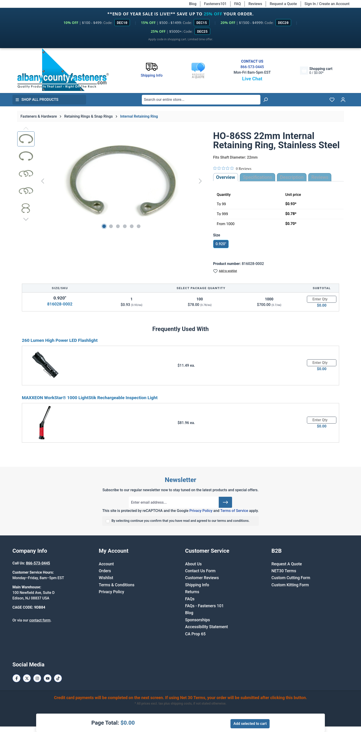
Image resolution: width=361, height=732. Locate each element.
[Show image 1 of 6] (104, 226)
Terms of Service (234, 510)
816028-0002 (59, 304)
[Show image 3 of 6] (118, 226)
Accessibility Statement (206, 627)
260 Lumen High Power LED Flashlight (60, 340)
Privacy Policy (200, 510)
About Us (193, 564)
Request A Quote (286, 564)
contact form (39, 620)
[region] (111, 180)
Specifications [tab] (257, 177)
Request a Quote (283, 4)
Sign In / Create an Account (327, 4)
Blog (192, 4)
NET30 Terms (283, 571)
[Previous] (42, 180)
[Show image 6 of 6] (138, 226)
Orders (105, 571)
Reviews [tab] (319, 177)
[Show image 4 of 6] (125, 226)
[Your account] (343, 99)
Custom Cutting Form (290, 577)
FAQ (237, 4)
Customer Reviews (202, 577)
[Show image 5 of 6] (132, 226)
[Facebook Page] (16, 678)
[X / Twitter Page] (27, 678)
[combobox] (201, 100)
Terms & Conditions (116, 585)
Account (106, 564)
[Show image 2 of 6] (111, 226)
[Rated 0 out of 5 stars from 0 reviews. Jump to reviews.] (232, 168)
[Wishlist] (332, 99)
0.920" (221, 244)
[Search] (265, 100)
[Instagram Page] (37, 678)
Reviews (255, 4)
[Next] (200, 180)
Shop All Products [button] (36, 99)
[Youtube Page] (48, 678)
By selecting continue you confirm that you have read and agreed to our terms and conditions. (180, 521)
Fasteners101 (215, 4)
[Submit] (225, 502)
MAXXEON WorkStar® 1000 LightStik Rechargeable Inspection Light (90, 397)
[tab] (291, 177)
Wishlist (106, 577)
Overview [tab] (225, 177)
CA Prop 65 (195, 634)
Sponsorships (197, 620)
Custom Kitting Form (290, 585)
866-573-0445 (252, 67)
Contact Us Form (200, 571)
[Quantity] (321, 299)
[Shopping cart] (316, 70)
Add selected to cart (250, 723)
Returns (192, 592)
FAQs (190, 599)
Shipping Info (197, 585)
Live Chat (252, 78)
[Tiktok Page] (58, 678)
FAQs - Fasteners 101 (204, 606)
